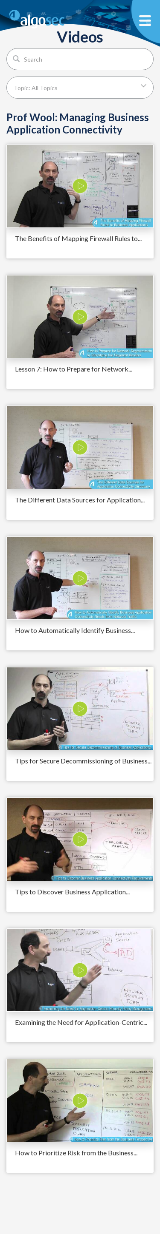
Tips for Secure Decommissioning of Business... (83, 761)
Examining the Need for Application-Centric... (81, 1022)
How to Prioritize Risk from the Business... (76, 1153)
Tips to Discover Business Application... (72, 892)
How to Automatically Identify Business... (75, 630)
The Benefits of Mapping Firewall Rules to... (78, 238)
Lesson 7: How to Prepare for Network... (73, 369)
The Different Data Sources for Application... (80, 500)
